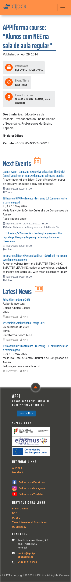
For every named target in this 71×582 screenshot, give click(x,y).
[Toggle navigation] (62, 7)
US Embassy (19, 526)
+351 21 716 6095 (27, 562)
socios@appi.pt (27, 553)
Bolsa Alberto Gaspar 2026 (16, 299)
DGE (14, 513)
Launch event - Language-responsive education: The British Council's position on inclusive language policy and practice (34, 173)
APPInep (17, 467)
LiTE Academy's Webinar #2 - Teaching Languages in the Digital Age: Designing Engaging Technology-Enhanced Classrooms (32, 237)
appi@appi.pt (25, 556)
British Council (20, 508)
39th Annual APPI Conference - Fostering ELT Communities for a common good (35, 200)
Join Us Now (26, 413)
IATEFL (16, 517)
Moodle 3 (17, 472)
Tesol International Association (29, 522)
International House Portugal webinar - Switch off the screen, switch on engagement (35, 257)
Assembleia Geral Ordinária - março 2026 (24, 323)
